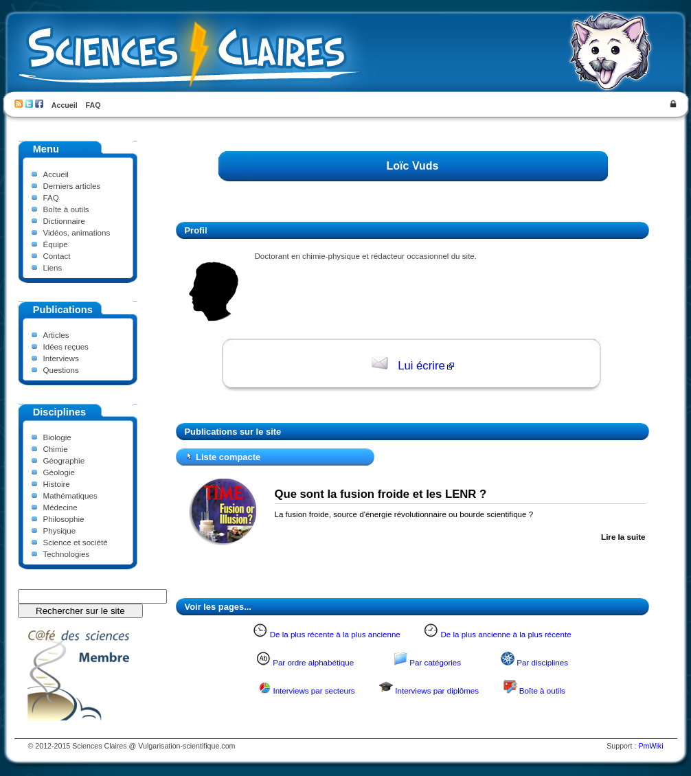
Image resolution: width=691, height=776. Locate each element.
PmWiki (650, 746)
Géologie (59, 472)
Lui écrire (421, 365)
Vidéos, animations (77, 232)
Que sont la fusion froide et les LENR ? (381, 494)
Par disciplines (542, 662)
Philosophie (63, 518)
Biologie (57, 437)
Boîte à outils (66, 209)
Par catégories (435, 662)
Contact (57, 255)
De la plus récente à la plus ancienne (335, 634)
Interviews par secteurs (313, 690)
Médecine (60, 507)
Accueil (65, 105)
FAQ (93, 105)
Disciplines (59, 412)
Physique (59, 530)
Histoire (56, 483)
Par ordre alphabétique (313, 662)
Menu (46, 149)
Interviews (61, 358)
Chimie (55, 448)
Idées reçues (66, 346)
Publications (63, 309)
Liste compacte (228, 457)
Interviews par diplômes (437, 690)
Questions (61, 369)
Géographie (64, 460)
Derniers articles (72, 185)
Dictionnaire (64, 220)
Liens (53, 267)
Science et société (75, 542)
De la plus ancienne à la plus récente (505, 634)
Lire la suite (623, 536)
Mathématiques (70, 495)
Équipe (55, 244)
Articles (56, 334)
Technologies (66, 553)
